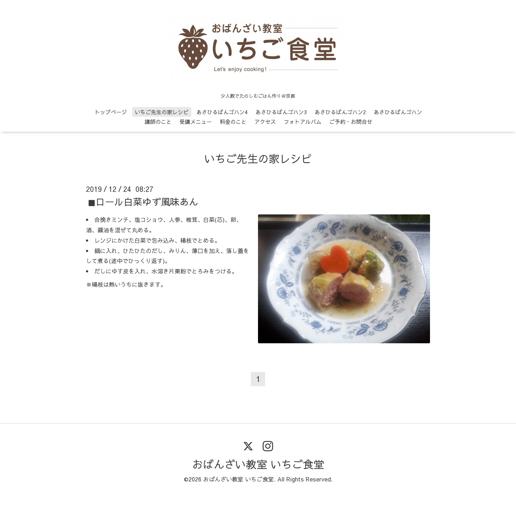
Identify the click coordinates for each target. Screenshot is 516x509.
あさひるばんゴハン (398, 112)
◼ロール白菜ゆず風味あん (143, 201)
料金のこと (233, 121)
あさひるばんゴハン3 (281, 112)
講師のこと (158, 121)
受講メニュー (196, 121)
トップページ (111, 112)
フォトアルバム (302, 121)
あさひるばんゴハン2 (340, 112)
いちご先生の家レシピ (161, 112)
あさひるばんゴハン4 (222, 112)
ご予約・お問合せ (350, 121)
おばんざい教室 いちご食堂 (258, 464)
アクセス (265, 121)
